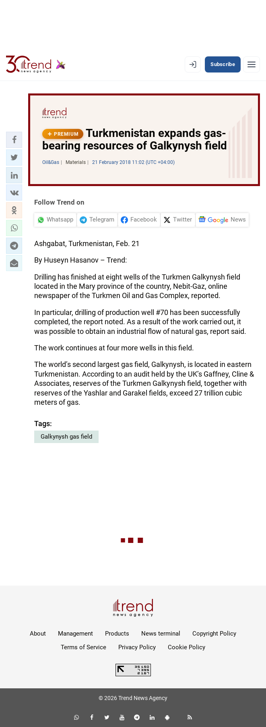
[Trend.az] (36, 64)
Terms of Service (83, 647)
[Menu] (251, 64)
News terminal (160, 633)
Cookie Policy (186, 647)
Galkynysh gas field (66, 436)
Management (75, 633)
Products (117, 633)
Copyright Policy (214, 633)
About (38, 633)
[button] (14, 140)
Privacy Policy (137, 647)
